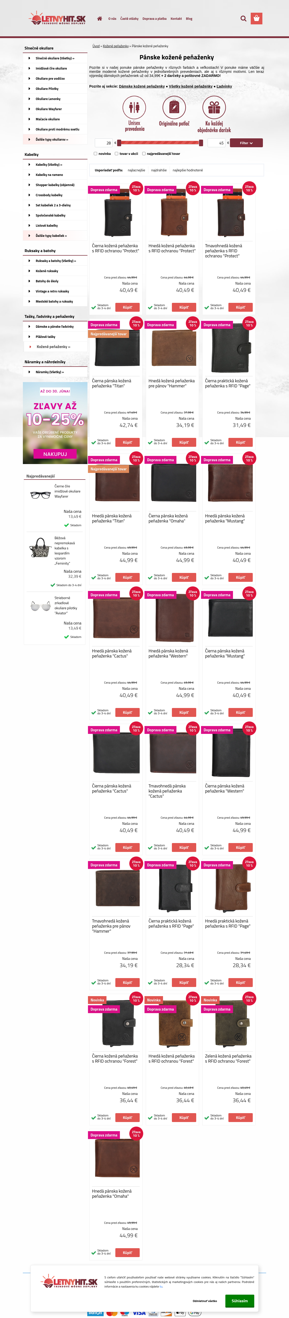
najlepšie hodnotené (188, 170)
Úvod (96, 45)
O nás (112, 18)
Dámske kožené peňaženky (142, 86)
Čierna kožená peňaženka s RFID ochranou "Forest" (115, 1058)
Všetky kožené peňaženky (190, 86)
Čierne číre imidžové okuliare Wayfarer (67, 491)
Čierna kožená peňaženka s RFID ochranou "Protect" (115, 248)
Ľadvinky (224, 86)
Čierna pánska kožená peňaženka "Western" (224, 788)
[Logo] (58, 18)
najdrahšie (159, 170)
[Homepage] (97, 18)
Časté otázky (129, 18)
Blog (189, 18)
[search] (243, 18)
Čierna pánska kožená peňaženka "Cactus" (111, 788)
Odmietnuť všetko (205, 1300)
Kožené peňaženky (116, 45)
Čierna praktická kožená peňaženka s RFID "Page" (227, 383)
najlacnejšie (136, 170)
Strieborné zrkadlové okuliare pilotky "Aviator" (66, 605)
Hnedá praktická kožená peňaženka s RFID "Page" (227, 923)
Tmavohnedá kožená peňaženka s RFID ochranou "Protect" (223, 250)
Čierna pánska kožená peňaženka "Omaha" (168, 518)
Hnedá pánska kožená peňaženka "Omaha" (112, 1194)
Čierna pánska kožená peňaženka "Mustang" (225, 653)
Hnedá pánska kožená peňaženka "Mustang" (225, 518)
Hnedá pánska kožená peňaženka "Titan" (112, 518)
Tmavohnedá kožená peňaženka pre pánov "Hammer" (111, 926)
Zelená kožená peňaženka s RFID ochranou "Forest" (228, 1058)
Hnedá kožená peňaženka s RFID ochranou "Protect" (172, 248)
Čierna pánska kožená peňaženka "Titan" (111, 383)
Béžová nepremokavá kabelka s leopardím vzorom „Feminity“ (65, 550)
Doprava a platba (154, 18)
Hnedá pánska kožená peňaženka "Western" (168, 653)
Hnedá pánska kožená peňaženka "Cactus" (112, 653)
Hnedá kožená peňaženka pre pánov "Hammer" (172, 383)
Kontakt (176, 18)
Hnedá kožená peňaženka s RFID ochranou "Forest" (172, 1058)
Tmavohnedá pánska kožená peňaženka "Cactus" (167, 791)
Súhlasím (240, 1301)
